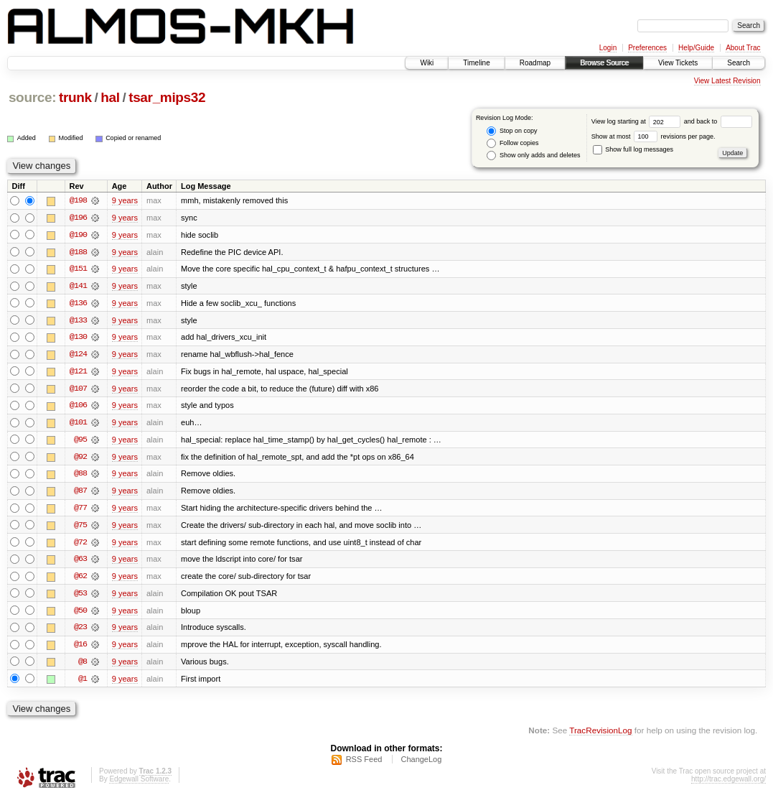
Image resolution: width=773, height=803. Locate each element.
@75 (80, 528)
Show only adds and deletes (533, 155)
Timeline (476, 63)
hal (109, 97)
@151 (78, 269)
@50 (80, 614)
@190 (78, 235)
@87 (80, 493)
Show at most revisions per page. (653, 136)
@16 (80, 648)
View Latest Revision (727, 81)
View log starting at (637, 121)
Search (738, 63)
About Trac (743, 48)
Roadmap (535, 63)
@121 (78, 373)
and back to (718, 121)
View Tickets (678, 63)
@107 (78, 390)
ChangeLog (420, 764)
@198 (78, 200)
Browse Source (604, 63)
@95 (80, 441)
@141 (78, 286)
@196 (78, 217)
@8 (82, 666)
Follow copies (512, 143)
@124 (78, 355)
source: (32, 97)
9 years (125, 200)
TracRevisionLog (600, 735)
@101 (78, 424)
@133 (78, 321)
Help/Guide (696, 48)
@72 (80, 545)
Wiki (427, 63)
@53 (80, 597)
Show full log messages (633, 149)
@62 (80, 579)
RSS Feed (364, 764)
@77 (80, 510)
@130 (78, 338)
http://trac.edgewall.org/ (728, 784)
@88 (80, 476)
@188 (78, 252)
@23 (80, 631)
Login (608, 48)
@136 (78, 304)
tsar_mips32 (166, 97)
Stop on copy (512, 131)
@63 (80, 562)
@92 (80, 459)
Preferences (647, 48)
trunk (75, 97)
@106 (78, 407)
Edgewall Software (139, 784)
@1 (82, 683)
